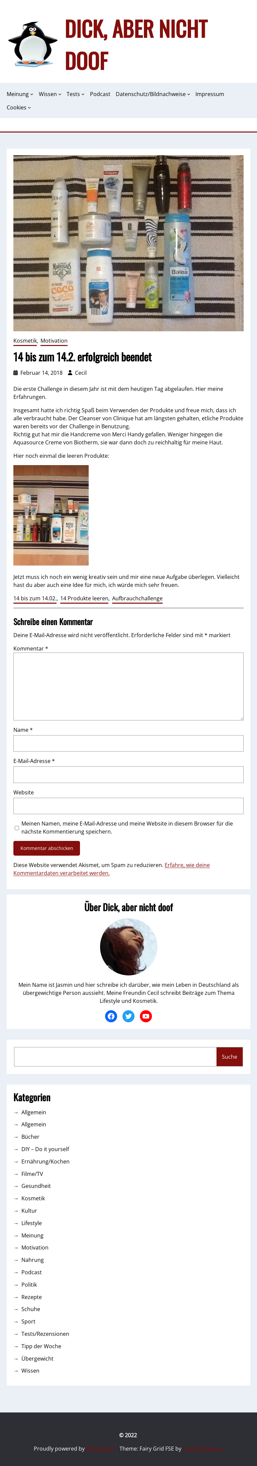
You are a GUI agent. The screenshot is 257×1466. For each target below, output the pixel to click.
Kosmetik (25, 340)
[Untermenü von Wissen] (60, 94)
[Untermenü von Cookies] (29, 107)
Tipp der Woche (41, 1346)
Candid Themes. (203, 1448)
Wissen (30, 1370)
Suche (229, 1056)
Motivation (54, 340)
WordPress (100, 1448)
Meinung (32, 1235)
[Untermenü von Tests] (83, 94)
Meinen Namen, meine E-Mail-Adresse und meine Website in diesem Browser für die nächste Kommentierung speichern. (127, 827)
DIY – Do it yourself (45, 1149)
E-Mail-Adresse (34, 761)
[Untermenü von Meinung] (31, 94)
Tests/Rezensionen (45, 1334)
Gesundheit (36, 1186)
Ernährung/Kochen (45, 1161)
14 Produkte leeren (84, 598)
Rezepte (31, 1297)
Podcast (31, 1272)
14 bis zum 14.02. (35, 598)
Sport (28, 1321)
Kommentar (30, 648)
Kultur (29, 1210)
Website (23, 792)
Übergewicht (37, 1358)
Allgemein (33, 1112)
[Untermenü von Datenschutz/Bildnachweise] (188, 94)
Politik (29, 1284)
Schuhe (30, 1309)
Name (23, 730)
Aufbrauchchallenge (137, 598)
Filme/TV (32, 1174)
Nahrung (32, 1260)
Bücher (30, 1136)
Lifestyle (31, 1223)
